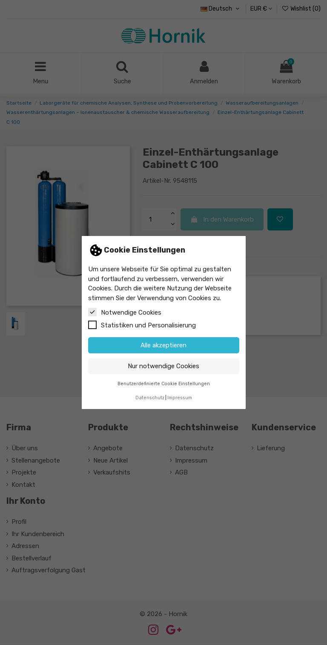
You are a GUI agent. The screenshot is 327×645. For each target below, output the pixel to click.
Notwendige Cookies (124, 312)
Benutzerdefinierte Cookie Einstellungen (164, 383)
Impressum (179, 398)
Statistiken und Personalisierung (142, 325)
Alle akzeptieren (163, 345)
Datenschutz (149, 398)
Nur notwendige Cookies (163, 366)
